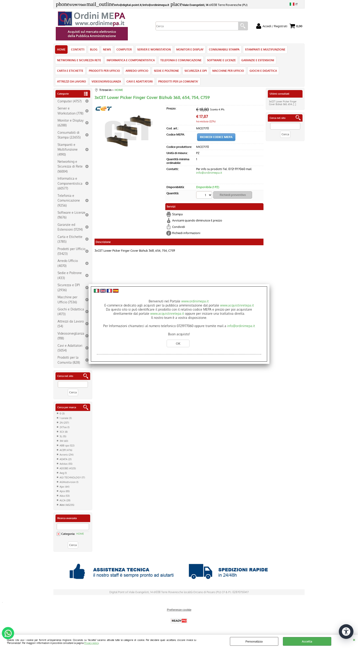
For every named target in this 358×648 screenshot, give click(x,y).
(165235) (67, 505)
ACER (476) (66, 450)
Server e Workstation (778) (70, 110)
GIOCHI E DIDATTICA (263, 70)
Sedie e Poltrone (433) (70, 275)
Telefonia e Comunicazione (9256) (69, 200)
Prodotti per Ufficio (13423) (71, 251)
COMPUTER (124, 49)
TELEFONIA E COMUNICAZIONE (181, 60)
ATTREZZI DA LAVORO (71, 81)
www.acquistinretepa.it (237, 305)
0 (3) (62, 413)
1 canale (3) (66, 418)
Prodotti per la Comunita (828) (69, 359)
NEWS (107, 49)
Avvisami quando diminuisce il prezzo (197, 220)
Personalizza (254, 641)
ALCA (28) (65, 500)
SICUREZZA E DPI (195, 70)
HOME (61, 49)
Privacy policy (91, 642)
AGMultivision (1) (69, 482)
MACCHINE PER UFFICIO (228, 70)
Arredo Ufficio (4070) (68, 263)
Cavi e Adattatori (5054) (70, 347)
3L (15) (63, 436)
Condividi (178, 227)
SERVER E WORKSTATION (154, 49)
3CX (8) (64, 431)
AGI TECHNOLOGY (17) (72, 477)
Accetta (307, 641)
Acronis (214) (67, 454)
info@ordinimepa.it (209, 172)
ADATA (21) (65, 459)
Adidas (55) (66, 463)
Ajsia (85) (65, 491)
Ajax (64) (64, 486)
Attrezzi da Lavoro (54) (71, 323)
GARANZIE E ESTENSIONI (257, 60)
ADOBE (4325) (68, 468)
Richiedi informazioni (186, 233)
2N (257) (64, 422)
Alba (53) (65, 495)
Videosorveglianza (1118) (71, 335)
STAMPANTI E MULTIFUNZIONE (265, 49)
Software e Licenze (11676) (71, 214)
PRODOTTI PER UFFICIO (104, 70)
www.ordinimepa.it (195, 301)
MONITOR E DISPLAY (189, 49)
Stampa (177, 214)
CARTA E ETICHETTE (70, 70)
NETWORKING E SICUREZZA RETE (79, 60)
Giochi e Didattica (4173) (71, 311)
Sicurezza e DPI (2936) (69, 287)
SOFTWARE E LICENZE (221, 60)
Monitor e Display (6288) (71, 122)
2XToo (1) (64, 427)
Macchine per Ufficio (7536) (67, 299)
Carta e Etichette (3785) (70, 239)
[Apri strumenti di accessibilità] (346, 631)
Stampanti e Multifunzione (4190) (68, 149)
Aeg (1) (63, 473)
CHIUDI (354, 639)
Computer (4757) (70, 101)
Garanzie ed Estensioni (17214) (70, 226)
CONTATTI (77, 49)
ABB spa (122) (67, 445)
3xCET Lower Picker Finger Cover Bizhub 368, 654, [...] (283, 103)
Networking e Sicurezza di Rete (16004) (70, 166)
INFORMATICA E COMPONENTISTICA (131, 60)
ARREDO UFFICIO (137, 70)
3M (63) (64, 441)
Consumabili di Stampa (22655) (69, 134)
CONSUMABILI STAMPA (224, 49)
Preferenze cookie (179, 609)
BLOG (93, 49)
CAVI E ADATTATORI (139, 81)
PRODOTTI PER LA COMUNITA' (178, 81)
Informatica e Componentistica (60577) (70, 183)
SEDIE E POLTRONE (166, 70)
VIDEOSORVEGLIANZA (106, 81)
